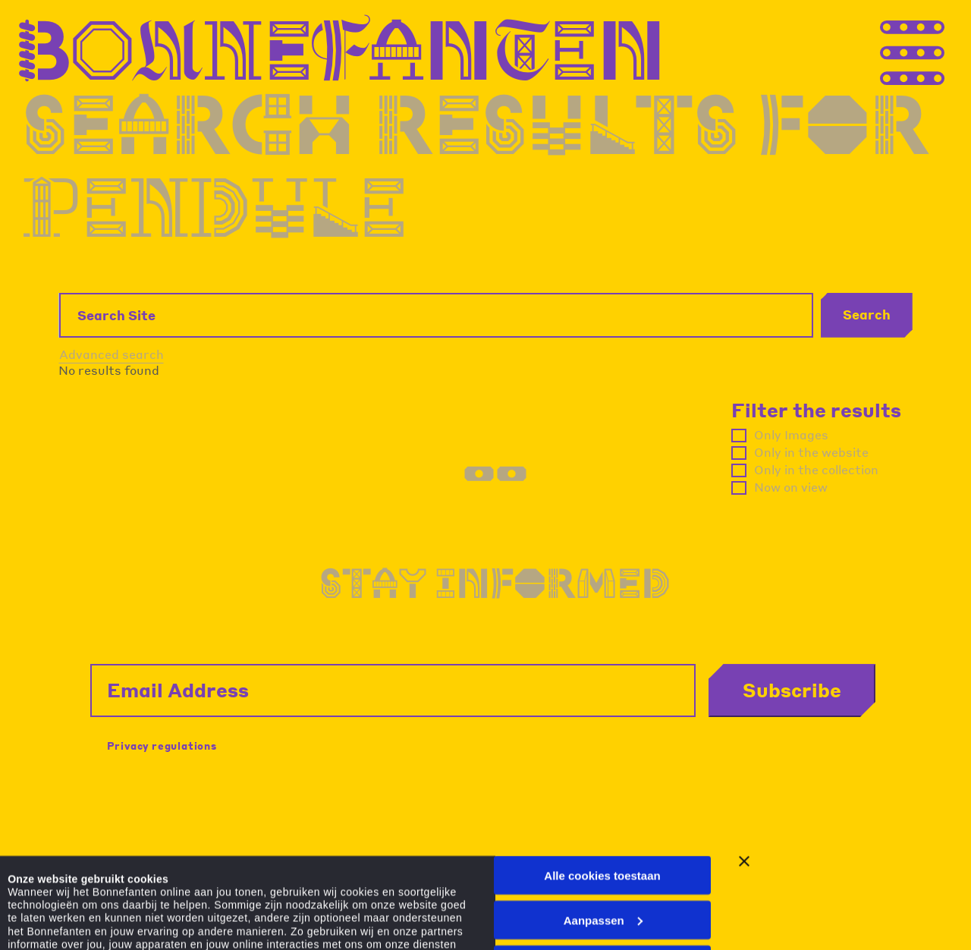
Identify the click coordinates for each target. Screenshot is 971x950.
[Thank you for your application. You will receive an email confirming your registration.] (940, 48)
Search (867, 314)
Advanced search (111, 354)
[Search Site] (436, 315)
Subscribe (792, 690)
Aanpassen (603, 811)
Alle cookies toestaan (602, 767)
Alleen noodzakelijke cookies (602, 856)
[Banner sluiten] (744, 753)
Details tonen (44, 909)
